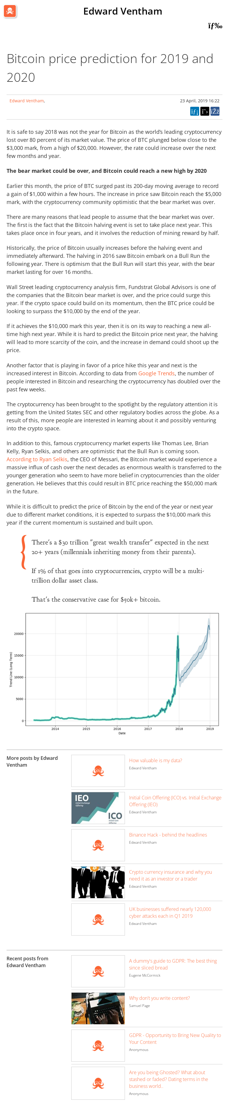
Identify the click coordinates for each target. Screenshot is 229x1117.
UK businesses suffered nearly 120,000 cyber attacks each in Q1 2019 (170, 912)
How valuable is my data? (155, 760)
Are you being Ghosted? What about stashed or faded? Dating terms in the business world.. (168, 1079)
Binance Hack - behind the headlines (168, 835)
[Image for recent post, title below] (98, 971)
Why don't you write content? (159, 998)
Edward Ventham (123, 10)
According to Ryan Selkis (37, 459)
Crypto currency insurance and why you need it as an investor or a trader (170, 875)
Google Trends (156, 373)
